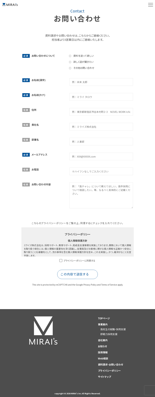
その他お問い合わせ (83, 68)
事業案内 (103, 321)
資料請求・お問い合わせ (110, 362)
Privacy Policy (90, 281)
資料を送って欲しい (83, 55)
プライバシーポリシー (109, 368)
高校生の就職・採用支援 (113, 326)
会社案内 (103, 337)
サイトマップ (104, 374)
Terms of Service (109, 281)
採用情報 (103, 349)
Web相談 (103, 355)
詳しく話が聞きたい (83, 62)
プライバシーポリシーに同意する (79, 260)
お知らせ (102, 343)
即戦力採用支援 (108, 331)
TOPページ (104, 315)
